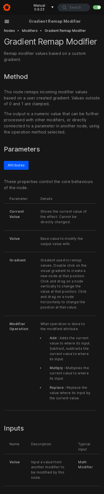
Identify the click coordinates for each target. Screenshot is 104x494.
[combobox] (74, 7)
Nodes (9, 31)
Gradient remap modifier (65, 31)
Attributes (16, 165)
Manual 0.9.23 (44, 7)
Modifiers (30, 31)
